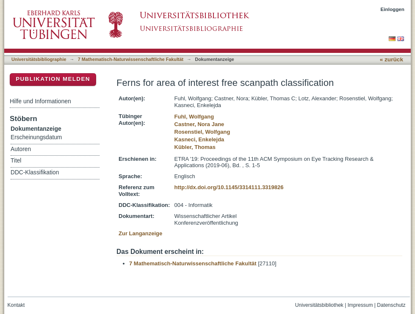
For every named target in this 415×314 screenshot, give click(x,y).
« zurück (391, 59)
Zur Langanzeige (140, 233)
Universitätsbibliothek (319, 305)
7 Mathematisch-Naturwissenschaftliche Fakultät (130, 59)
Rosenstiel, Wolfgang (202, 132)
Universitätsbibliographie (38, 59)
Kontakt (16, 305)
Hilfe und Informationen (40, 101)
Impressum (360, 305)
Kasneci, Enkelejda (199, 139)
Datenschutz (391, 305)
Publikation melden (53, 79)
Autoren (21, 149)
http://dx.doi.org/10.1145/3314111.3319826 (229, 187)
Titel (16, 160)
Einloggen (393, 9)
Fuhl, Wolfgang (194, 116)
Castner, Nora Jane (199, 124)
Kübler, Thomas (195, 147)
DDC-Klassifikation (35, 172)
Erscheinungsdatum (36, 137)
